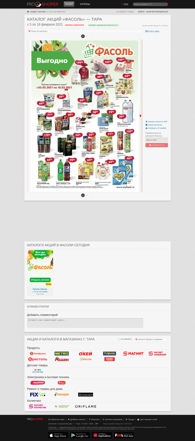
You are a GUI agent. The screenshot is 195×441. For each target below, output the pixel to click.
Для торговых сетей (147, 419)
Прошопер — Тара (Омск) (42, 4)
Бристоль (38, 359)
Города (129, 419)
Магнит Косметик (38, 406)
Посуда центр (86, 394)
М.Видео (62, 383)
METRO (62, 353)
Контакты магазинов (112, 419)
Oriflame (86, 406)
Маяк (110, 359)
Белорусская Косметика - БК (62, 406)
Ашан (62, 359)
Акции (69, 4)
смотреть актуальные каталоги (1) (103, 25)
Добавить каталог (76, 419)
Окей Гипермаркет (86, 353)
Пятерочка (38, 353)
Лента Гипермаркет (110, 353)
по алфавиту (125, 339)
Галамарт (62, 394)
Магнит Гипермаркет (157, 353)
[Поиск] (150, 4)
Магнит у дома (133, 353)
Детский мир (38, 371)
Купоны (85, 4)
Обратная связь (56, 419)
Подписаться (156, 145)
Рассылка (93, 419)
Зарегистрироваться (157, 12)
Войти (141, 12)
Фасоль (42, 12)
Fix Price (38, 394)
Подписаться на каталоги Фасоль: (153, 134)
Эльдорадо (38, 383)
